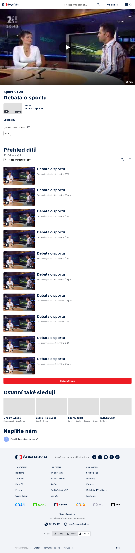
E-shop (18, 489)
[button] (67, 47)
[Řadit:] (129, 158)
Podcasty (90, 477)
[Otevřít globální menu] (128, 4)
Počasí (54, 483)
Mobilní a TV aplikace (96, 489)
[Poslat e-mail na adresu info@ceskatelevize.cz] (77, 523)
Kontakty (91, 495)
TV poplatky (57, 471)
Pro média (56, 466)
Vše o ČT (55, 495)
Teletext (19, 477)
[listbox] (71, 532)
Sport (7, 133)
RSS (118, 547)
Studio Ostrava (58, 477)
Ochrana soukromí (52, 547)
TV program (21, 466)
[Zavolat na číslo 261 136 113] (52, 523)
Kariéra (90, 483)
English (37, 547)
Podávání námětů (59, 489)
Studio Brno (92, 471)
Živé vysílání (92, 466)
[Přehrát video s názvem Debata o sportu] (67, 47)
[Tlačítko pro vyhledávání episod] (122, 158)
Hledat (97, 6)
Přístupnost (68, 547)
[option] (58, 533)
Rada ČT (19, 483)
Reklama (19, 471)
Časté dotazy (21, 495)
